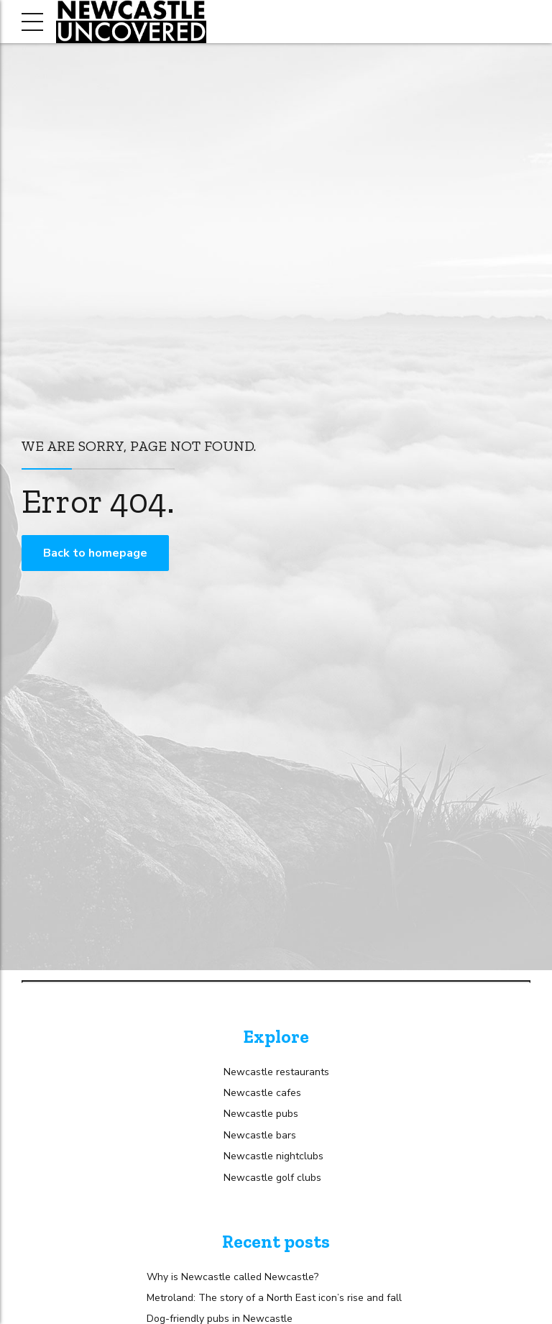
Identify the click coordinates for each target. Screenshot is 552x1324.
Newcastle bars (260, 1135)
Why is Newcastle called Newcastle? (232, 1277)
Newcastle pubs (261, 1113)
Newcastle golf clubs (272, 1177)
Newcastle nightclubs (273, 1156)
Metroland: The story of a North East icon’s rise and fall (274, 1298)
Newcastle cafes (262, 1093)
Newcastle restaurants (276, 1072)
